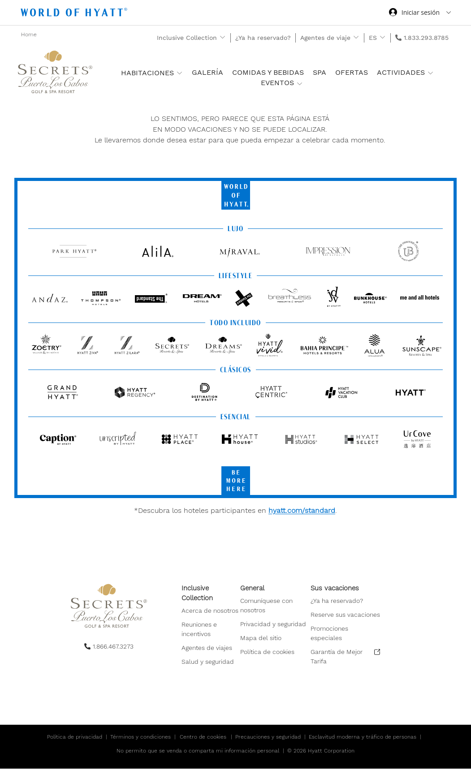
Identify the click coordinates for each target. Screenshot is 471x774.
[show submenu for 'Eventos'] (299, 83)
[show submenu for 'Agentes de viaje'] (356, 37)
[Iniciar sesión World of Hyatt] (420, 13)
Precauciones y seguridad (268, 742)
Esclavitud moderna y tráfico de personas (362, 742)
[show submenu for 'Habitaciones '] (179, 72)
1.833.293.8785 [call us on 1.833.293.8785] (426, 37)
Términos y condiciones (140, 742)
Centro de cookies (203, 742)
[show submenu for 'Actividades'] (430, 72)
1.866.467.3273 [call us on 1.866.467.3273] (113, 646)
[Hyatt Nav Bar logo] (75, 13)
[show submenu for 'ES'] (382, 37)
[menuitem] (210, 627)
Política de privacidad (74, 742)
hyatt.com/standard (301, 510)
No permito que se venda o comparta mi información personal (198, 756)
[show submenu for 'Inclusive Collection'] (222, 37)
